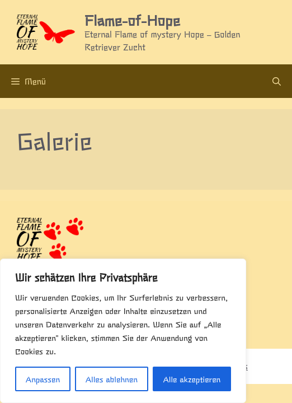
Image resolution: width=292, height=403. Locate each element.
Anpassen (43, 379)
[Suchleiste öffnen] (276, 81)
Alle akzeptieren (191, 379)
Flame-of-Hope (132, 20)
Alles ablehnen (112, 379)
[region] (123, 331)
